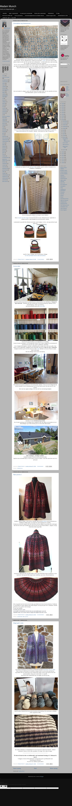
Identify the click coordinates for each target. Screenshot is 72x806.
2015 (63, 151)
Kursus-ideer (16, 266)
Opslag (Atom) (21, 771)
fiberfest (4, 151)
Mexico (3, 123)
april (64, 133)
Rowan (61, 197)
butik (3, 128)
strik (3, 75)
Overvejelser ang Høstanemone (22, 23)
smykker (4, 173)
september (65, 126)
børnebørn (4, 129)
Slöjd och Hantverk (64, 200)
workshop (4, 111)
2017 (63, 117)
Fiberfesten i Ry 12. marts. (49, 669)
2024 (63, 105)
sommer (4, 108)
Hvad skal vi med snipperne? (68, 89)
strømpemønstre (63, 203)
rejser (3, 84)
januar (64, 149)
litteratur (4, 161)
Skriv (38, 348)
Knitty (61, 187)
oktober (64, 124)
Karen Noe (62, 182)
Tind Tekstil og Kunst (64, 205)
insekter (4, 155)
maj (64, 131)
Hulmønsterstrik (63, 178)
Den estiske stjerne (67, 94)
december (65, 121)
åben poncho (25, 616)
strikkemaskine (5, 178)
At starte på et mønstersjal (26, 13)
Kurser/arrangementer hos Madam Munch (34, 15)
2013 (63, 155)
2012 (63, 157)
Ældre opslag (53, 768)
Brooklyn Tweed (63, 170)
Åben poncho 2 (17, 474)
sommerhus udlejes (4, 120)
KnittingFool (62, 186)
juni (64, 130)
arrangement (5, 80)
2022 (63, 108)
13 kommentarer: (41, 259)
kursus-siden (42, 306)
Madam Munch (8, 6)
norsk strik (4, 166)
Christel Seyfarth (63, 172)
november (65, 122)
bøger (3, 92)
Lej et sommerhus (19, 15)
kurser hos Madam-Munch (5, 160)
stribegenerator (63, 201)
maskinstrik (4, 163)
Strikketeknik (51, 13)
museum (4, 165)
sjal (3, 98)
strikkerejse (4, 109)
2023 (63, 107)
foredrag (4, 131)
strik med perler (5, 138)
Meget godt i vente (18, 623)
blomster (4, 147)
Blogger (41, 776)
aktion (3, 144)
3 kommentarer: (40, 466)
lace (3, 134)
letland (3, 103)
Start (35, 768)
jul (2, 114)
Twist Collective (63, 208)
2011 (63, 159)
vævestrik (4, 179)
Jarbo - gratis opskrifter (63, 181)
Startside (5, 13)
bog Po (33, 167)
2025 (63, 103)
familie (3, 149)
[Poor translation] (5, 786)
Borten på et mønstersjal (40, 13)
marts (64, 135)
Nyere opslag (17, 768)
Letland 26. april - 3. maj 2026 (9, 17)
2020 (63, 112)
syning (3, 142)
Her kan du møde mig (7, 15)
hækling (4, 94)
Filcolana (62, 175)
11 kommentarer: (40, 614)
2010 (63, 160)
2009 (63, 162)
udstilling (4, 86)
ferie (3, 106)
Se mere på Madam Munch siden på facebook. (35, 255)
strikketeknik (4, 121)
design (3, 105)
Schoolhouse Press (64, 198)
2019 (63, 114)
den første (44, 521)
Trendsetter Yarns (64, 206)
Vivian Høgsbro (63, 209)
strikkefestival (5, 139)
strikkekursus (20, 468)
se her (44, 60)
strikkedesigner (5, 174)
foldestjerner (62, 176)
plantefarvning (5, 168)
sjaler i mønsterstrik (13, 13)
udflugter (4, 101)
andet (3, 83)
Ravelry (62, 195)
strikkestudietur (5, 141)
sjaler (3, 171)
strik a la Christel (5, 77)
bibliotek (4, 146)
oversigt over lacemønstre (63, 190)
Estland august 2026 (51, 15)
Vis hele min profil (6, 61)
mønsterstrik (19, 616)
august (64, 128)
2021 (63, 110)
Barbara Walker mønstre (63, 168)
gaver (3, 152)
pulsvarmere (4, 170)
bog (3, 126)
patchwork (4, 136)
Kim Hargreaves (63, 184)
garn (3, 133)
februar (64, 137)
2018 (63, 116)
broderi (3, 113)
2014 (63, 153)
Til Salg (57, 13)
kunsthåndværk (5, 157)
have (3, 154)
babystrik (4, 125)
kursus (3, 100)
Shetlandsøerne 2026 (63, 15)
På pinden (62, 192)
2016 (63, 119)
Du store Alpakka (63, 173)
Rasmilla (62, 193)
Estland (3, 88)
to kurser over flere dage (22, 217)
